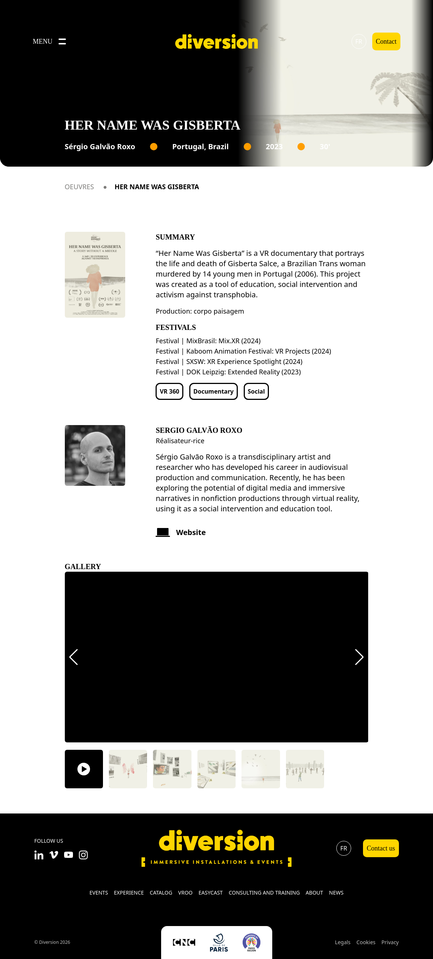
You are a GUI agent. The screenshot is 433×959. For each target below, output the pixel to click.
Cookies (365, 942)
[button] (74, 657)
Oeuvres (79, 186)
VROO (185, 892)
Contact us (381, 848)
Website (181, 532)
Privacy (390, 942)
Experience (129, 892)
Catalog (161, 892)
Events (98, 892)
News (336, 892)
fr (358, 41)
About (314, 892)
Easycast (211, 892)
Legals (342, 942)
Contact (386, 41)
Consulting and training (264, 892)
